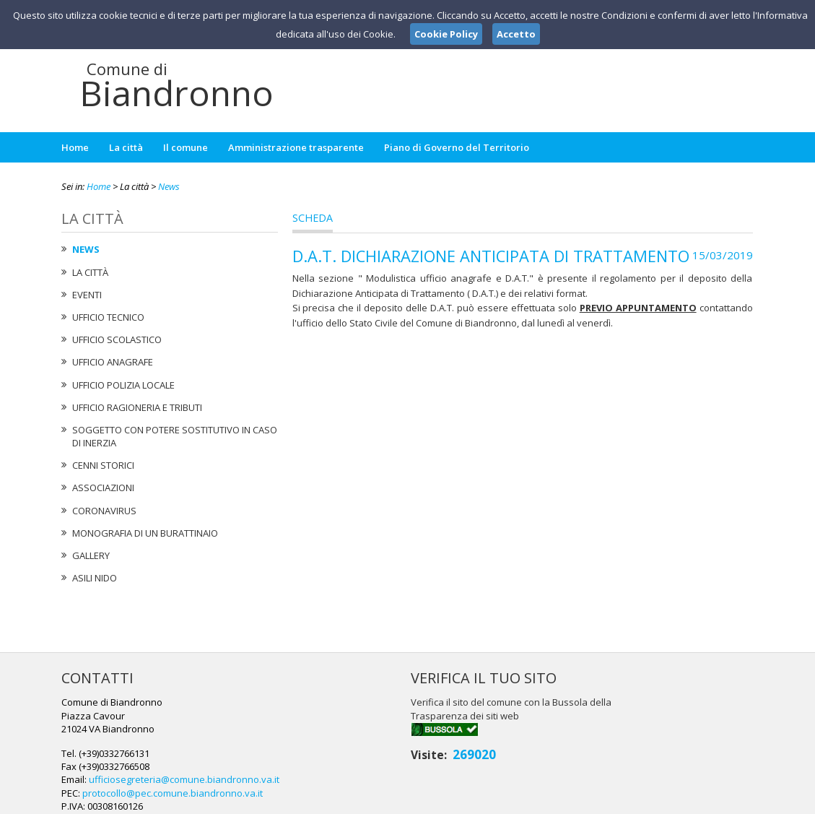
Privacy (664, 800)
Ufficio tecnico (108, 317)
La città (126, 147)
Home (75, 147)
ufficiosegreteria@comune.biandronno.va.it (418, 728)
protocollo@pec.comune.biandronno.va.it (407, 741)
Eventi (87, 294)
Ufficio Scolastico (117, 339)
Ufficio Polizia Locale (123, 384)
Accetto (516, 33)
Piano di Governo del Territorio (456, 147)
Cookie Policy (722, 800)
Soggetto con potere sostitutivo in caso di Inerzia (174, 436)
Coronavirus (104, 510)
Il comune (185, 147)
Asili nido (94, 577)
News (169, 186)
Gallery (91, 555)
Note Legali (613, 800)
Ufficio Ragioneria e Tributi (137, 407)
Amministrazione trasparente (296, 147)
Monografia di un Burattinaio (145, 533)
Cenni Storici (103, 465)
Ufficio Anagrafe (112, 361)
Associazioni (103, 487)
